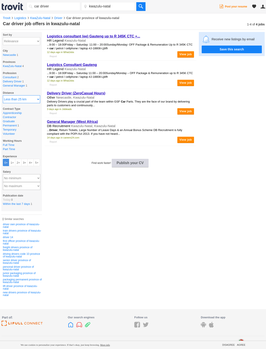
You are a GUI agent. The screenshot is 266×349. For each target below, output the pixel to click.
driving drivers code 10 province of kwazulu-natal (21, 255)
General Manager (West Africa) (72, 122)
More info (105, 345)
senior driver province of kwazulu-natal (17, 261)
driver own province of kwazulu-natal (21, 225)
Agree (241, 345)
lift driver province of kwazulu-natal (20, 287)
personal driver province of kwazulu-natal (18, 268)
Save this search (232, 49)
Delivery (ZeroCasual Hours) (76, 93)
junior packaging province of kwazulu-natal (19, 274)
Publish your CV (130, 163)
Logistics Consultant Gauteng (72, 65)
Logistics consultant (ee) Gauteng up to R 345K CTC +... (93, 36)
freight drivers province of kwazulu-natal (17, 248)
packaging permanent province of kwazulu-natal (22, 280)
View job (186, 54)
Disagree (228, 345)
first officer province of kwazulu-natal (21, 242)
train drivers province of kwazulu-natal (22, 232)
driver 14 (8, 237)
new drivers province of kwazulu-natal (22, 293)
